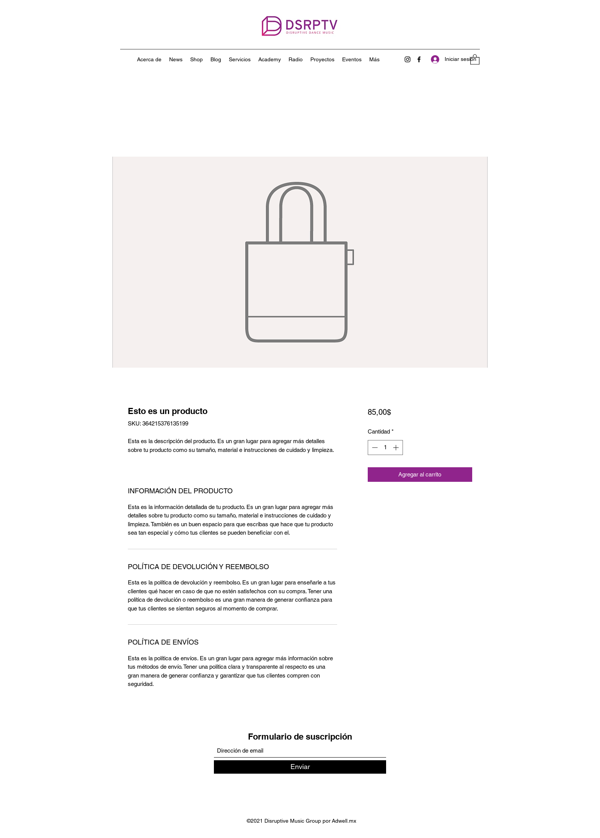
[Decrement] (374, 447)
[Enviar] (300, 767)
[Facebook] (419, 59)
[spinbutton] (385, 447)
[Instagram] (407, 59)
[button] (474, 59)
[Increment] (396, 447)
